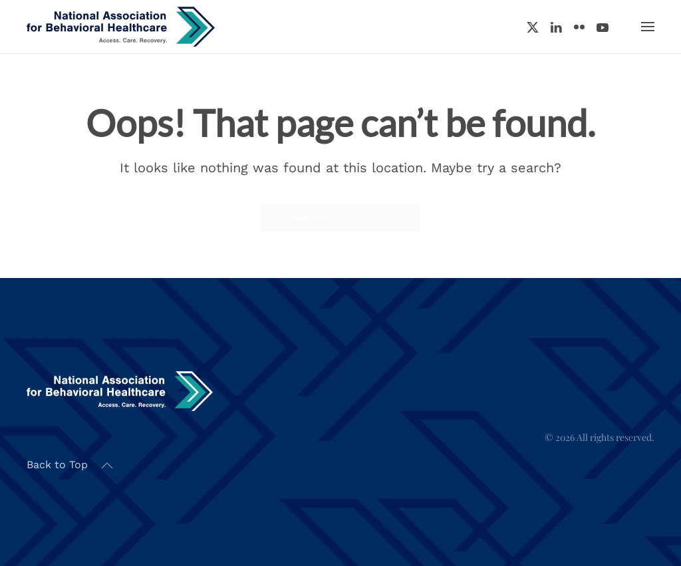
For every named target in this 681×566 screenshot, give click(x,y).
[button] (647, 26)
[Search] (340, 217)
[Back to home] (121, 26)
